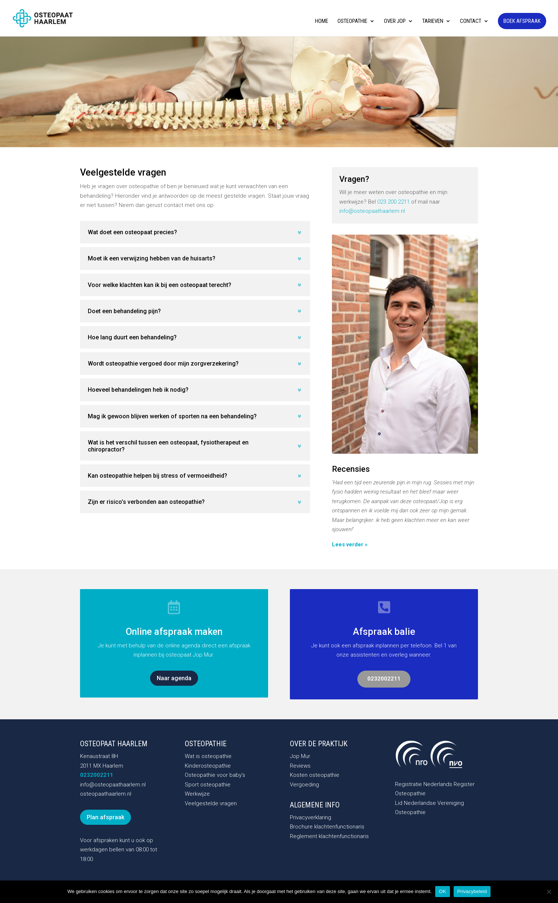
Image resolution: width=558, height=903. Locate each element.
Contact (470, 21)
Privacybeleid (472, 891)
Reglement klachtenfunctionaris (329, 836)
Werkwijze (197, 793)
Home (321, 21)
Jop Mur (300, 756)
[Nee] (548, 891)
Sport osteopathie (208, 784)
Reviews (300, 765)
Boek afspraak (522, 21)
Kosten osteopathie (314, 775)
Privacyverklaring (310, 817)
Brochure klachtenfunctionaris (327, 826)
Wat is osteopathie (208, 756)
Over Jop (395, 21)
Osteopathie (352, 21)
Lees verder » (350, 544)
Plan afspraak (105, 817)
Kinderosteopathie (208, 765)
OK (442, 891)
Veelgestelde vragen (211, 803)
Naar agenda (174, 678)
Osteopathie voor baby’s (215, 775)
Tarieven (432, 21)
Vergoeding (304, 784)
